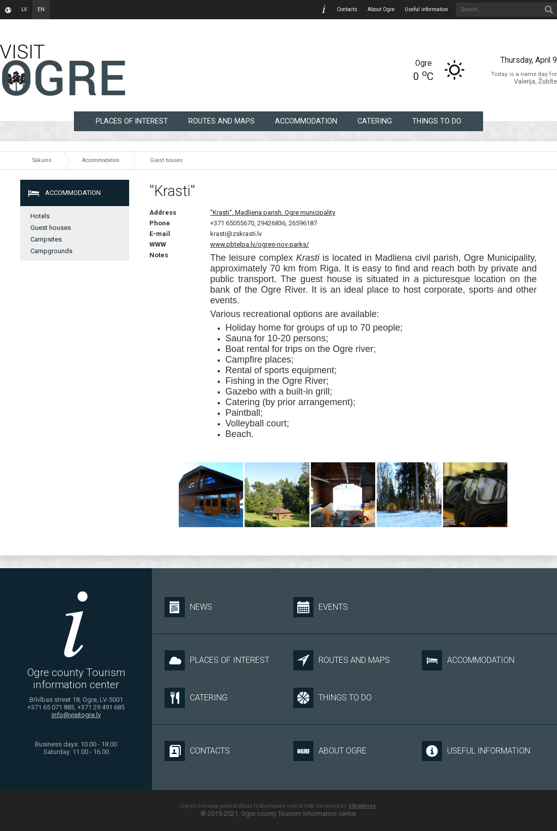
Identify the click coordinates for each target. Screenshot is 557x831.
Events (320, 607)
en (41, 9)
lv (24, 9)
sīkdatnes (362, 805)
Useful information (426, 9)
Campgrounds (51, 251)
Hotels (40, 216)
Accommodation (306, 121)
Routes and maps (221, 121)
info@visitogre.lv (76, 715)
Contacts (347, 9)
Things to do (436, 121)
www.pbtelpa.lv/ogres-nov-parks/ (259, 244)
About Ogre (381, 9)
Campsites (46, 239)
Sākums (42, 160)
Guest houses (166, 160)
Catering (374, 121)
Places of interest (132, 121)
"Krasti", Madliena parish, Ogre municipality (272, 212)
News (188, 607)
